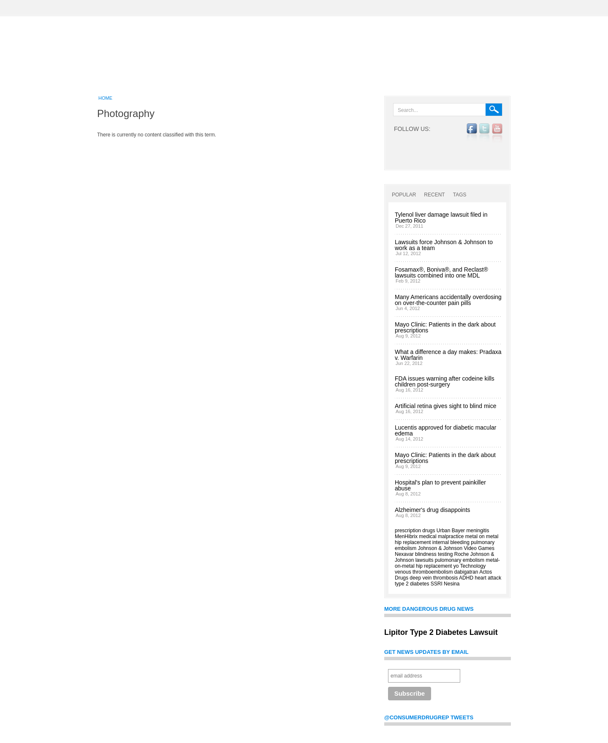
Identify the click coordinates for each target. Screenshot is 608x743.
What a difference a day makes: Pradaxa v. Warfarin (448, 354)
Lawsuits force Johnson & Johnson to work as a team (444, 245)
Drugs (401, 578)
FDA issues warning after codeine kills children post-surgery (444, 381)
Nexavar (404, 554)
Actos (485, 572)
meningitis (477, 530)
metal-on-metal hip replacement (447, 563)
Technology (473, 566)
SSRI (436, 584)
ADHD (466, 578)
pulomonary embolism (459, 560)
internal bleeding (451, 542)
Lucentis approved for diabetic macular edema (445, 430)
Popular (404, 195)
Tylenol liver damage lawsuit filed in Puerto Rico (441, 217)
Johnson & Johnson (440, 548)
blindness (426, 554)
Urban (444, 530)
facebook (472, 133)
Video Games (479, 548)
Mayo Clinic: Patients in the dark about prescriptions (445, 327)
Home (105, 98)
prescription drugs (415, 530)
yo (456, 566)
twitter (484, 133)
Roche (461, 554)
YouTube (497, 133)
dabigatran (466, 572)
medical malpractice (441, 536)
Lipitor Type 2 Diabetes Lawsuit (441, 632)
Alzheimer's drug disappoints (432, 509)
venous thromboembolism (424, 572)
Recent (434, 195)
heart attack (488, 578)
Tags (460, 195)
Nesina (451, 584)
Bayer (458, 530)
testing (445, 554)
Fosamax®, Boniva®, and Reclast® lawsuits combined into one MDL (441, 272)
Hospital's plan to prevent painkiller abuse (440, 485)
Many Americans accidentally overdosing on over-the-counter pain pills (448, 300)
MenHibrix (406, 536)
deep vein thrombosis (434, 578)
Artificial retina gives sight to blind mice (445, 406)
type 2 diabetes (412, 584)
